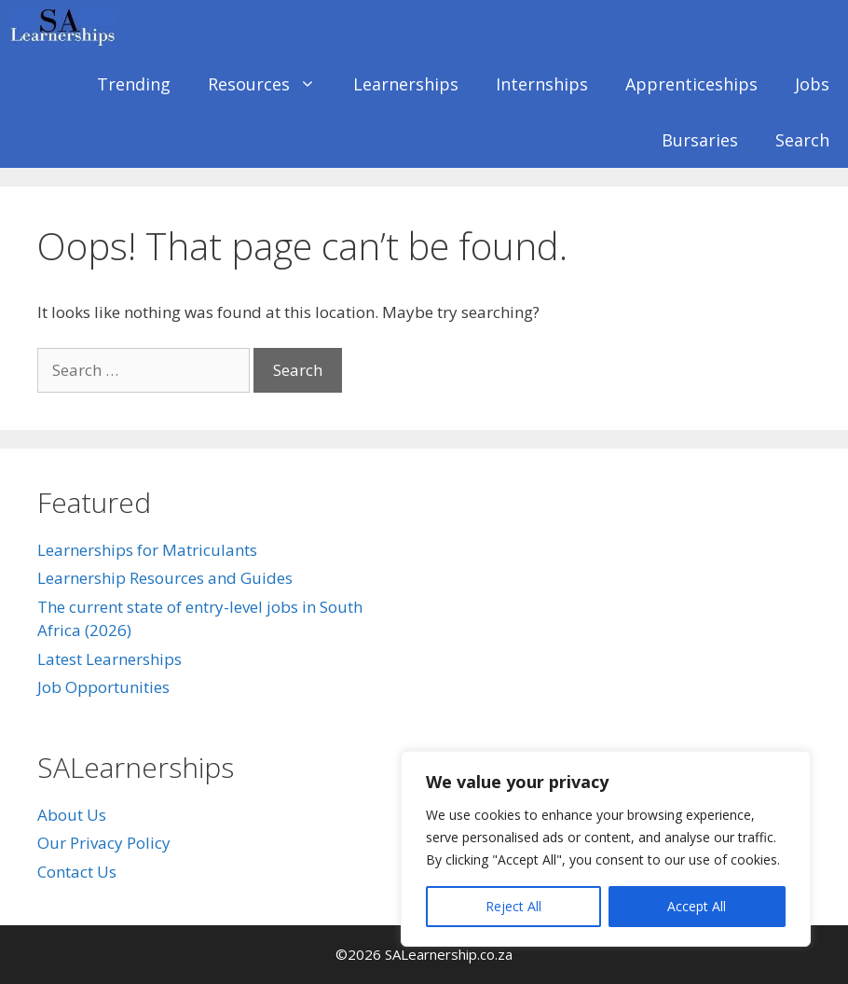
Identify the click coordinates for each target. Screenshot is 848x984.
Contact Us (76, 871)
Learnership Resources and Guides (165, 578)
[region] (606, 849)
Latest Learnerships (109, 659)
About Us (71, 814)
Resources (271, 84)
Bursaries (700, 140)
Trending (134, 84)
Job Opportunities (103, 687)
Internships (542, 84)
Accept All (696, 906)
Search (802, 140)
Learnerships (405, 84)
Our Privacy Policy (104, 842)
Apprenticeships (691, 84)
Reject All (513, 906)
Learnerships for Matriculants (147, 550)
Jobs (812, 84)
